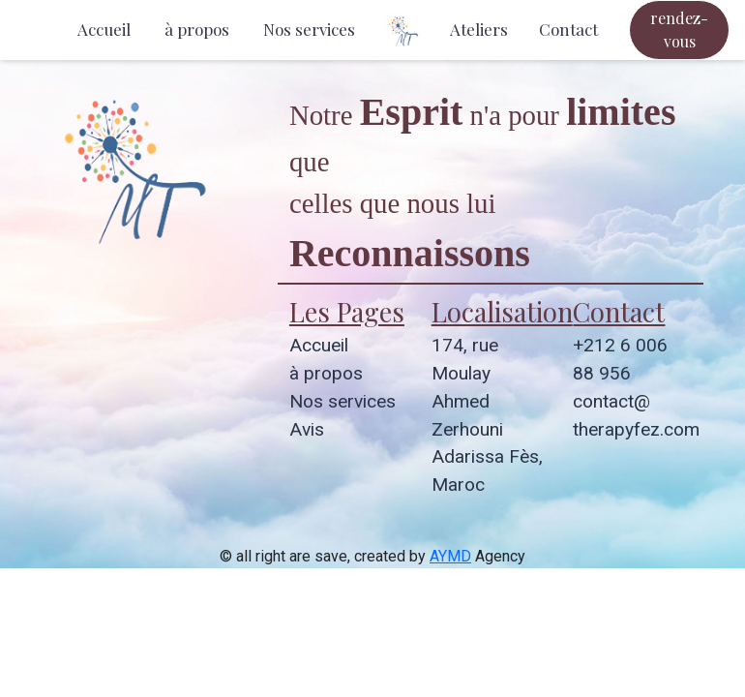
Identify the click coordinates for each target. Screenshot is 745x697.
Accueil (104, 29)
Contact (568, 29)
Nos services (309, 29)
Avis (306, 429)
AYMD (450, 556)
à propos (196, 29)
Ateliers (479, 29)
